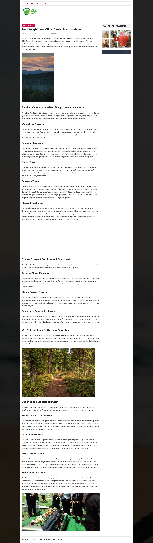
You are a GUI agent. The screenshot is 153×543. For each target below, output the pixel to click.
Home (26, 3)
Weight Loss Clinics (29, 25)
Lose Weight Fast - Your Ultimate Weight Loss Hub (47, 539)
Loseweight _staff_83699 (29, 33)
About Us (34, 3)
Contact (44, 3)
